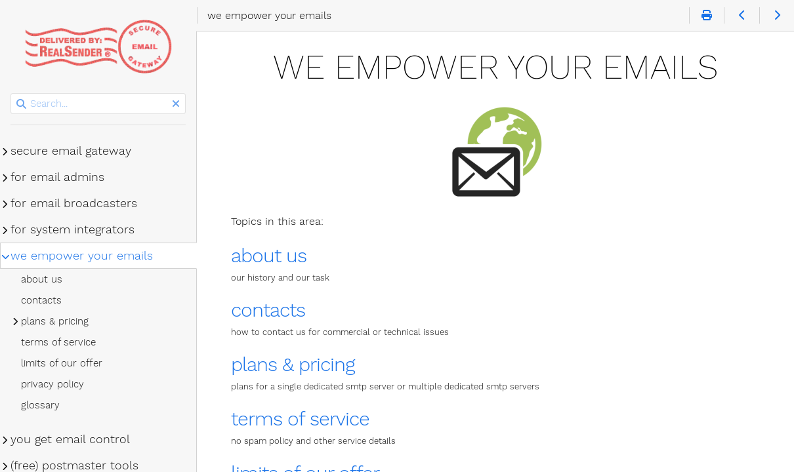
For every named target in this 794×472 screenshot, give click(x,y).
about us (268, 255)
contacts (268, 309)
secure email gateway (70, 150)
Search (11, 93)
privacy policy (52, 384)
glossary (40, 405)
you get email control (70, 439)
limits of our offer (61, 363)
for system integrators (72, 229)
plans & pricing (292, 364)
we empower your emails (81, 255)
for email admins (57, 177)
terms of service (300, 418)
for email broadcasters (73, 203)
